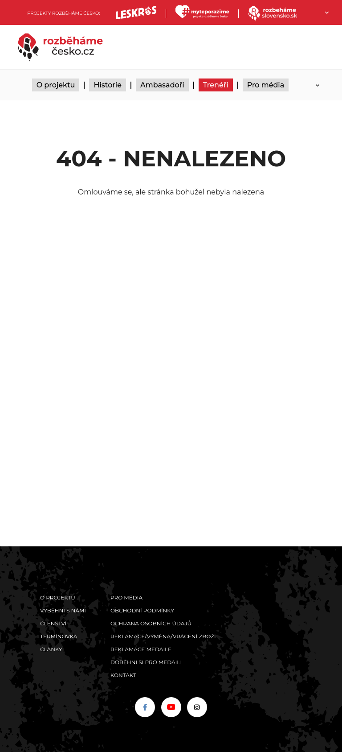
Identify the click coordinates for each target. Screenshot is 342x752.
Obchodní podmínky (142, 610)
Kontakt (123, 675)
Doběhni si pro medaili (146, 662)
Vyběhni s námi (63, 610)
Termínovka (58, 636)
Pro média (266, 85)
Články (51, 649)
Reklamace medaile (140, 649)
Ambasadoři (162, 85)
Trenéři (215, 85)
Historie (108, 85)
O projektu (56, 85)
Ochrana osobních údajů (150, 623)
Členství (53, 623)
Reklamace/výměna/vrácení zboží (163, 636)
